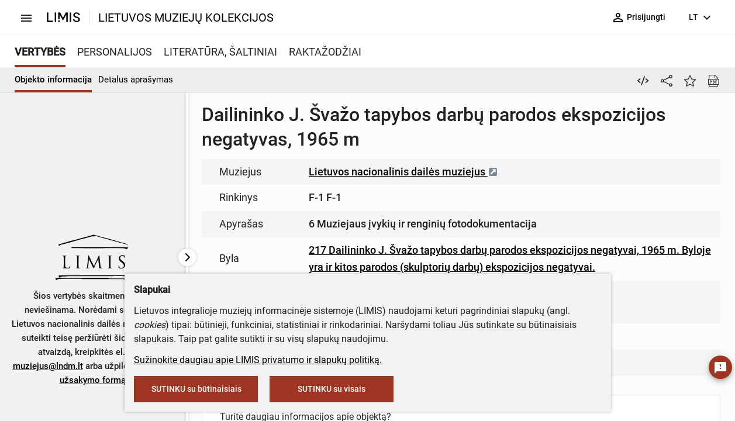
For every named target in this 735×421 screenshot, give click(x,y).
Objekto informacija (53, 79)
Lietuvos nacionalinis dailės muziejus (403, 171)
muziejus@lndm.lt (48, 366)
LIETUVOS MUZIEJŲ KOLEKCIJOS (186, 18)
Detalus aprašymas (135, 79)
